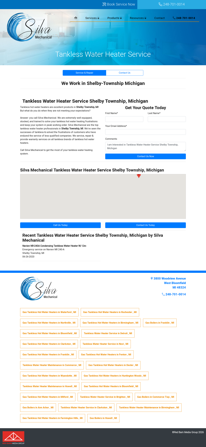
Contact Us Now (145, 156)
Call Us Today (60, 225)
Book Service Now (119, 4)
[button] (139, 175)
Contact (159, 18)
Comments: (111, 139)
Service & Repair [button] (84, 73)
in (49, 312)
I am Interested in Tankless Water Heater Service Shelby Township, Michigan (145, 146)
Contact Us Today (145, 225)
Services (92, 18)
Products (114, 18)
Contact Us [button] (124, 73)
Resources (138, 18)
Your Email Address (116, 126)
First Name (111, 113)
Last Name (154, 113)
